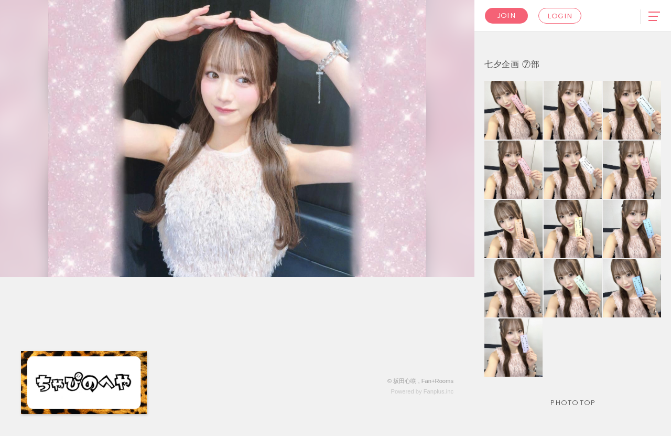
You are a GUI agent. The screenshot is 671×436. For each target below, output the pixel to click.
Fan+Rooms (437, 381)
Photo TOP (572, 403)
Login (559, 16)
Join (506, 16)
